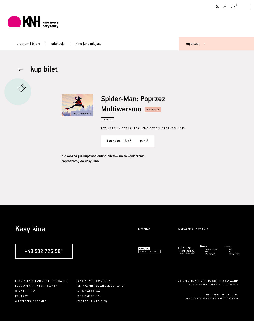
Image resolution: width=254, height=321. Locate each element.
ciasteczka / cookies (31, 301)
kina (35, 286)
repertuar (193, 44)
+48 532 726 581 (44, 252)
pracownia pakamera (201, 298)
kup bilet (44, 69)
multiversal (229, 298)
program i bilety (28, 44)
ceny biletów (25, 291)
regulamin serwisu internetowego (41, 281)
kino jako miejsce (89, 44)
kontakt (21, 296)
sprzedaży (49, 286)
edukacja (57, 44)
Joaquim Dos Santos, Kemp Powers (134, 128)
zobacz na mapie (89, 301)
